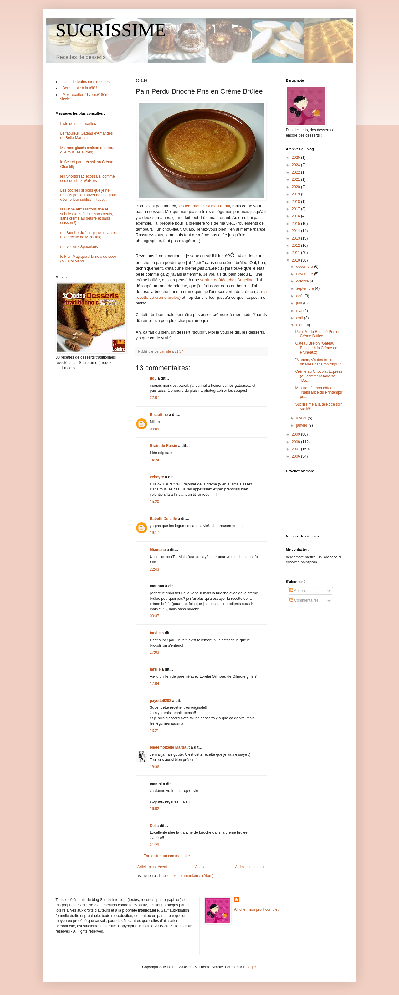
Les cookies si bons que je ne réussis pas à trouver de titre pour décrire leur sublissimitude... (88, 195)
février (302, 418)
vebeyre (157, 477)
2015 (296, 223)
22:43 (154, 569)
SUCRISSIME (111, 30)
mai (299, 310)
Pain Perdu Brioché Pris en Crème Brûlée (317, 333)
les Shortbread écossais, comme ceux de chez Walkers (87, 178)
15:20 (154, 502)
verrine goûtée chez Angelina (226, 279)
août (300, 296)
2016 (296, 216)
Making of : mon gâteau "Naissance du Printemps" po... (319, 392)
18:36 (154, 767)
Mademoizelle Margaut (170, 747)
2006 (296, 456)
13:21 (154, 730)
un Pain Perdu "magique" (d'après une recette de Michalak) (88, 235)
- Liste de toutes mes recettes (85, 82)
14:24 (154, 460)
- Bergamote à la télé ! (78, 88)
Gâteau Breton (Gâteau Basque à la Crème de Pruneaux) (316, 348)
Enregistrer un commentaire (167, 856)
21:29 (154, 845)
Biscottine (159, 414)
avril (300, 318)
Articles (297, 590)
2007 (296, 449)
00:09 (154, 429)
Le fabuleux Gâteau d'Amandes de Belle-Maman (86, 135)
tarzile (155, 633)
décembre (305, 266)
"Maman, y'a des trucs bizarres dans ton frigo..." (318, 362)
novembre (305, 274)
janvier (302, 425)
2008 (296, 442)
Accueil (201, 867)
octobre (302, 281)
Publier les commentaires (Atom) (186, 875)
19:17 (154, 533)
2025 (296, 157)
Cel (153, 825)
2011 (296, 253)
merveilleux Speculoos (79, 247)
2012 (296, 245)
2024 (296, 165)
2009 (296, 434)
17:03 (154, 652)
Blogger (249, 967)
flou (153, 378)
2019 (296, 194)
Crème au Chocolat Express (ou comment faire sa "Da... (318, 376)
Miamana (158, 549)
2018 (296, 202)
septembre (305, 288)
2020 (296, 187)
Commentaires (304, 600)
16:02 (154, 808)
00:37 (154, 616)
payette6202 (160, 700)
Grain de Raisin (163, 445)
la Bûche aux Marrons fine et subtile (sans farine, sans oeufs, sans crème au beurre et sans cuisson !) (86, 216)
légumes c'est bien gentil (207, 206)
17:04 (154, 683)
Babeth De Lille (163, 518)
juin (299, 303)
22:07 (154, 398)
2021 (296, 179)
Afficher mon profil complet (256, 909)
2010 (296, 260)
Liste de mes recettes (78, 124)
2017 (296, 209)
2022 (296, 172)
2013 (296, 238)
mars (300, 325)
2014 (296, 231)
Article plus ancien (250, 867)
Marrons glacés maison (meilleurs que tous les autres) (88, 150)
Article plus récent (152, 867)
